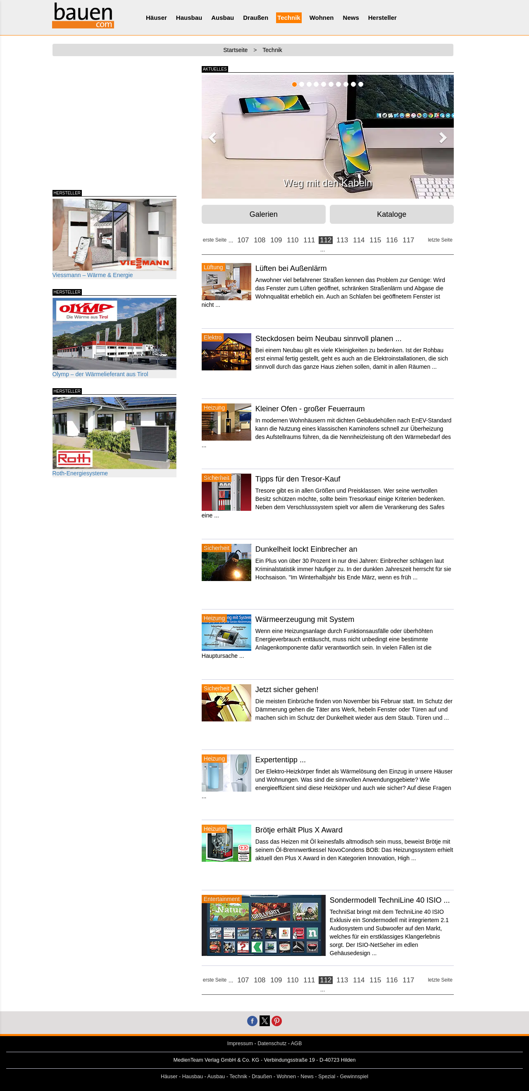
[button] (211, 135)
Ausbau (222, 17)
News (351, 17)
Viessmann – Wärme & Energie (114, 238)
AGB (296, 1043)
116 (392, 240)
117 (408, 240)
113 (342, 240)
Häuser (156, 17)
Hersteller (382, 17)
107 (243, 240)
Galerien (264, 214)
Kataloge (391, 214)
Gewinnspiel (354, 1076)
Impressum (240, 1043)
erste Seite (214, 240)
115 (375, 240)
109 (276, 240)
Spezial (326, 1076)
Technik (288, 17)
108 (259, 240)
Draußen (255, 17)
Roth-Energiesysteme (114, 437)
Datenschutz (271, 1043)
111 (309, 240)
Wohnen (322, 17)
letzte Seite (440, 240)
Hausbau (189, 17)
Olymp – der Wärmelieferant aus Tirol (114, 337)
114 (359, 240)
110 (292, 240)
